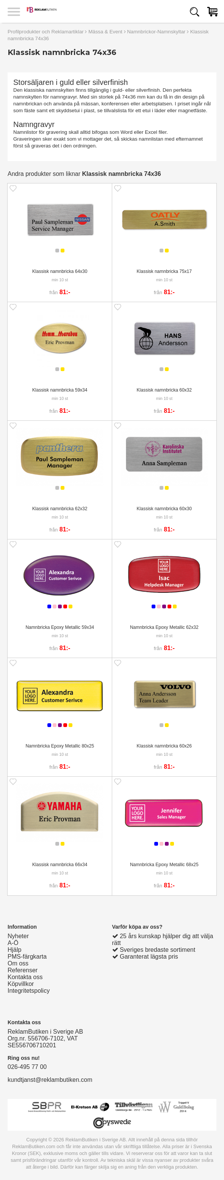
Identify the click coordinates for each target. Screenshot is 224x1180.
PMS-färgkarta (27, 956)
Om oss (18, 963)
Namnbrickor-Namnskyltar (156, 31)
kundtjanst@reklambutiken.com (50, 1080)
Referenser (23, 970)
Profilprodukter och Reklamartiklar (46, 31)
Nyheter (18, 936)
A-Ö (13, 943)
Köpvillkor (21, 984)
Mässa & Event (105, 31)
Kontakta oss (25, 977)
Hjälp (14, 950)
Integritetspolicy (29, 990)
